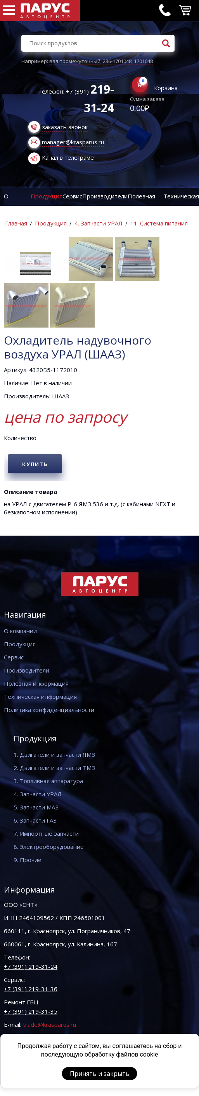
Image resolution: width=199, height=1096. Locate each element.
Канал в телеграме (68, 157)
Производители (105, 196)
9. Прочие (28, 860)
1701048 (143, 61)
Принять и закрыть (100, 1073)
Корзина (166, 88)
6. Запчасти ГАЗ (35, 820)
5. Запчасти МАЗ (36, 807)
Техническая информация (40, 696)
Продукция (46, 196)
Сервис (72, 196)
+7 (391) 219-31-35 (30, 1011)
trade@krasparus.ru (49, 1024)
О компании (20, 631)
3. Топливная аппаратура (48, 781)
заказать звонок (65, 127)
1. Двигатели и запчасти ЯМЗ (54, 754)
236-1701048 (117, 61)
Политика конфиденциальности (49, 710)
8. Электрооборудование (49, 846)
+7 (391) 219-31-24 (30, 966)
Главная (16, 223)
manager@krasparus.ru (73, 142)
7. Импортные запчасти (46, 833)
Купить (35, 464)
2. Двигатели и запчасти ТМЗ (54, 768)
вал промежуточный (74, 61)
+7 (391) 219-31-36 (30, 989)
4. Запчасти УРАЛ (98, 223)
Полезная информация (36, 683)
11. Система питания (159, 223)
